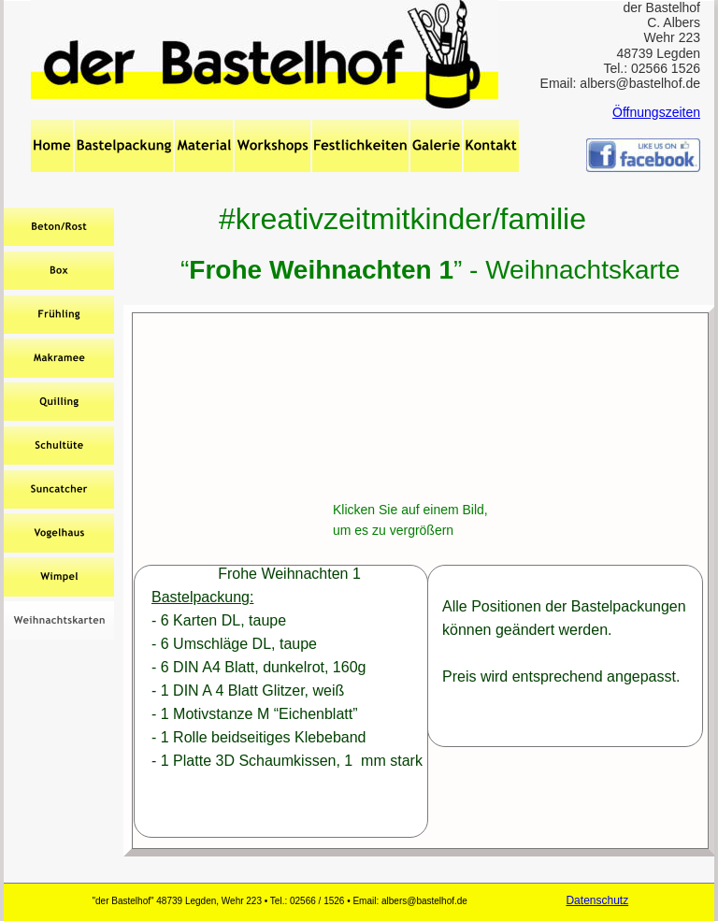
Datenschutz (597, 900)
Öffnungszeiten (656, 112)
